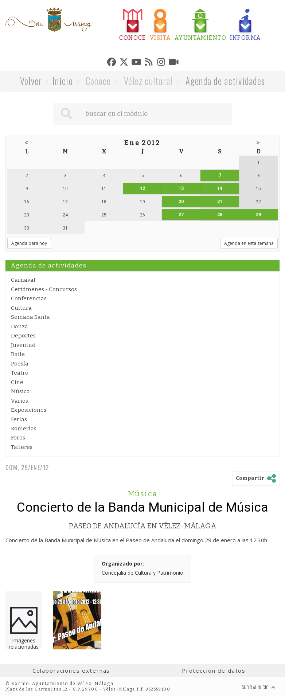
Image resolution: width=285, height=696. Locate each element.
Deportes (23, 335)
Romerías (23, 428)
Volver (31, 80)
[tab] (132, 25)
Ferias (19, 419)
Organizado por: (123, 563)
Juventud (23, 345)
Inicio (62, 80)
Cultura (21, 308)
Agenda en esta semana (249, 243)
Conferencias (29, 298)
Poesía (19, 363)
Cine (17, 382)
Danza (19, 326)
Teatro (19, 372)
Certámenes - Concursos (44, 289)
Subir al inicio (259, 687)
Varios (19, 401)
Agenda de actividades (225, 80)
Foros (18, 437)
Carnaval (23, 280)
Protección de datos (214, 670)
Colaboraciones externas (71, 670)
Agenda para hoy (29, 243)
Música (20, 391)
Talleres (21, 447)
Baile (18, 354)
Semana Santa (30, 317)
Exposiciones (28, 410)
